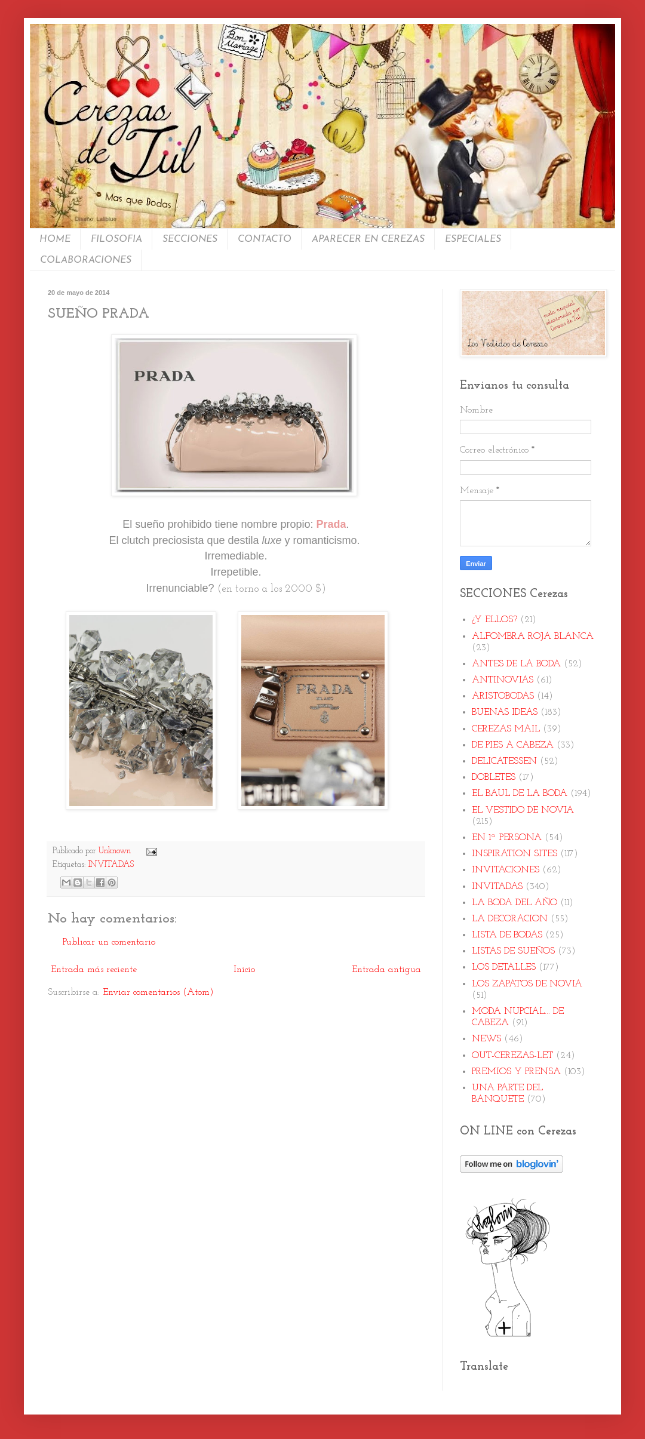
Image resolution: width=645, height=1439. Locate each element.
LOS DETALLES (504, 967)
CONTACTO (264, 239)
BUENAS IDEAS (505, 712)
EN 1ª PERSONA (507, 838)
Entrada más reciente (94, 969)
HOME (54, 239)
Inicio (244, 969)
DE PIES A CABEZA (513, 745)
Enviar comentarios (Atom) (158, 992)
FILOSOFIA (116, 239)
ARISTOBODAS (503, 696)
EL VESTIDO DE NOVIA (523, 810)
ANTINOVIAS (502, 680)
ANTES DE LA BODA (516, 664)
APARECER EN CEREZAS (368, 239)
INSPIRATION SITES (514, 854)
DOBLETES (493, 777)
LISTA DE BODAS (507, 935)
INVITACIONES (505, 870)
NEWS (486, 1039)
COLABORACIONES (85, 260)
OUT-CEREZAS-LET (512, 1055)
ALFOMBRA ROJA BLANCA (533, 636)
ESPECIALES (473, 239)
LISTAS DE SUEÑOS (513, 951)
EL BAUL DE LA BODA (519, 793)
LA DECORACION (510, 919)
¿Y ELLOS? (494, 620)
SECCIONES (189, 239)
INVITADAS (111, 864)
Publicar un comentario (109, 942)
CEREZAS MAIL (506, 729)
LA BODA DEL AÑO (514, 903)
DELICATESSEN (504, 761)
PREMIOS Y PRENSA (516, 1072)
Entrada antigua (386, 969)
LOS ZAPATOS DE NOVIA (527, 984)
